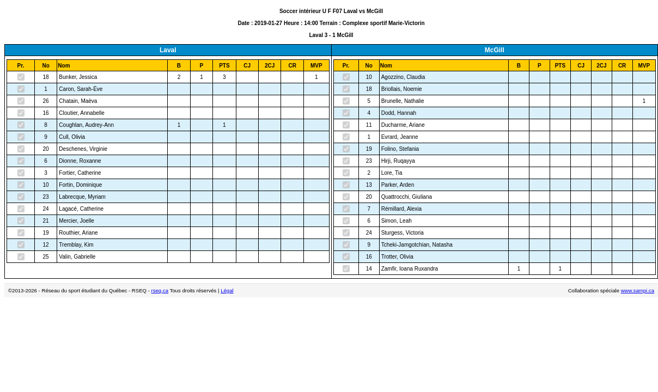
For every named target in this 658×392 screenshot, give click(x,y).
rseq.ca (159, 290)
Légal (227, 290)
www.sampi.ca (637, 290)
